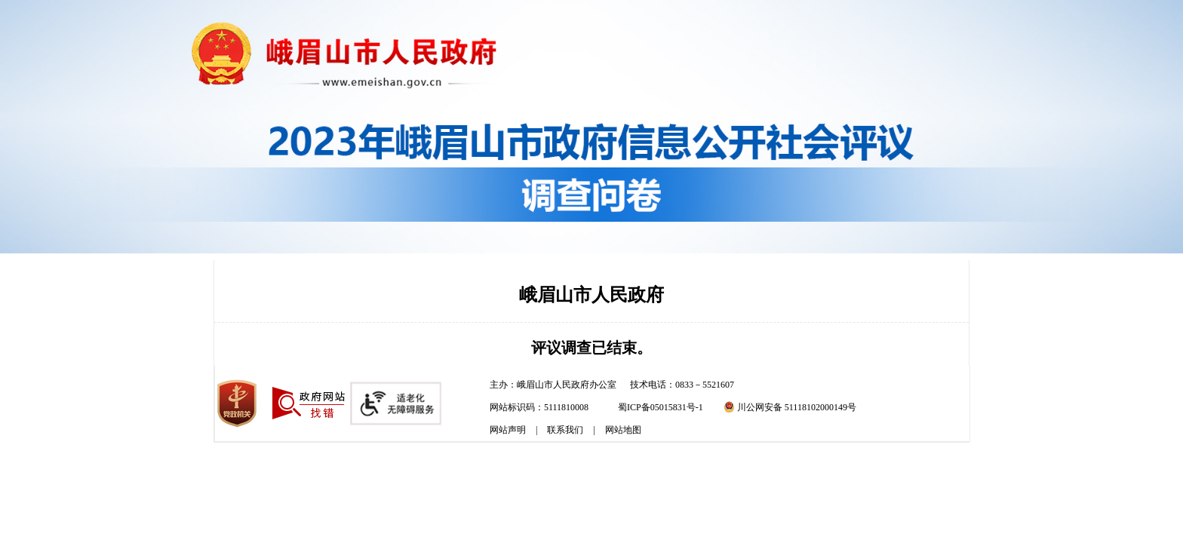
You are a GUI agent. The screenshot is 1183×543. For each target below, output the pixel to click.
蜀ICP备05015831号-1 (660, 407)
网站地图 (623, 430)
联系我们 (565, 430)
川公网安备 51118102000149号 (790, 407)
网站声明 (508, 430)
